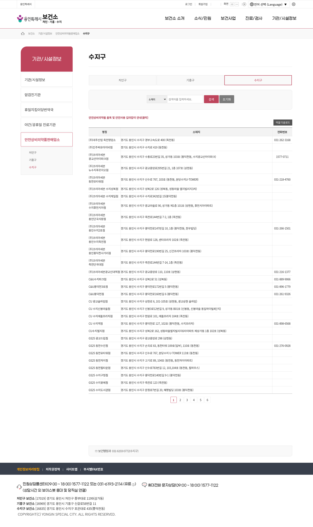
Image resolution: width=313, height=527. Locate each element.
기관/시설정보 (35, 79)
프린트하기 (216, 4)
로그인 (188, 4)
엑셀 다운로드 (283, 122)
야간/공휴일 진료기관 (40, 124)
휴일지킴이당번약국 (39, 109)
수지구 (32, 167)
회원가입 (203, 4)
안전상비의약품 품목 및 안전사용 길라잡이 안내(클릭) (118, 118)
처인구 (32, 152)
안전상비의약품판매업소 (42, 139)
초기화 (227, 99)
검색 (211, 99)
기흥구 (32, 160)
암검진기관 (33, 94)
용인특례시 (26, 4)
